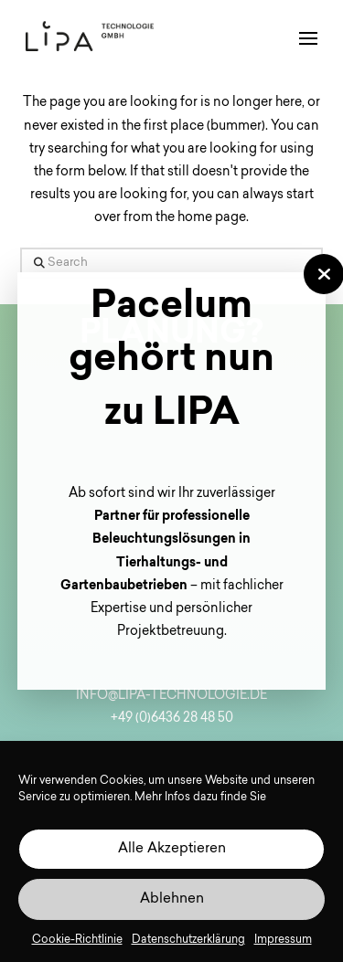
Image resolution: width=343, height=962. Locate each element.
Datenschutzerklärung (188, 945)
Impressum (283, 945)
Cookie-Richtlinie (77, 945)
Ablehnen (172, 905)
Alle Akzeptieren (172, 855)
